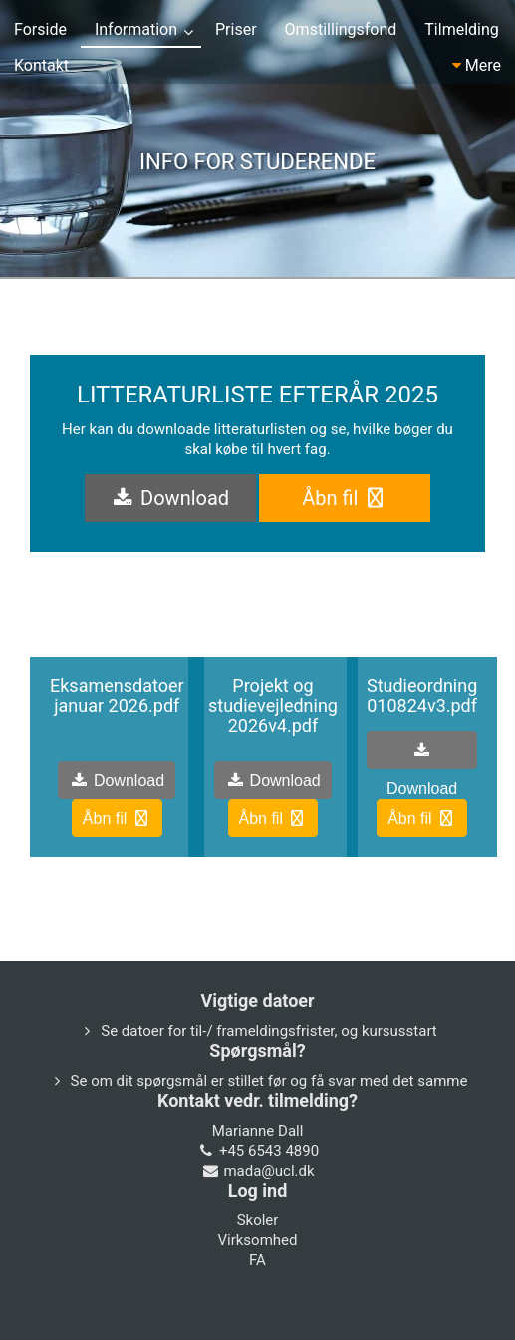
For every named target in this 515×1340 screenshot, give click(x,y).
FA (257, 1260)
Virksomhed (257, 1240)
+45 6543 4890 (269, 1151)
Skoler (258, 1220)
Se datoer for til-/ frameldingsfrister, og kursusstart (269, 1031)
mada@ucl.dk (268, 1171)
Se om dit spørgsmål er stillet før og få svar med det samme (269, 1081)
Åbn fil (344, 498)
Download (170, 498)
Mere (476, 66)
